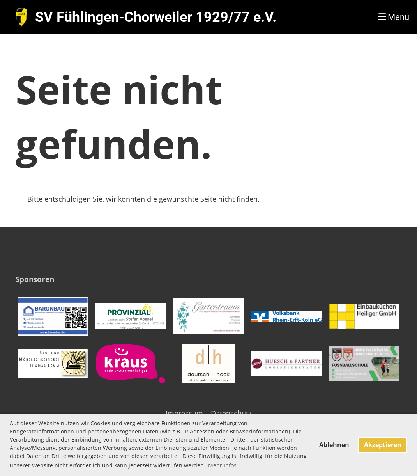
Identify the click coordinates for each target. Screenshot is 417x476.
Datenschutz (231, 413)
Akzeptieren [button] (382, 444)
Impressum (184, 413)
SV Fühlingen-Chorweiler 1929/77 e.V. (155, 17)
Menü (393, 17)
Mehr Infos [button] (222, 465)
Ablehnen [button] (334, 444)
